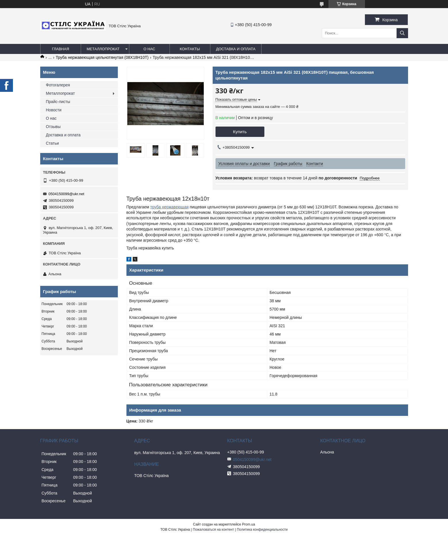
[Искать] (402, 33)
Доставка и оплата (235, 49)
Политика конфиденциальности (262, 530)
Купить (240, 131)
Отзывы (53, 126)
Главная (60, 49)
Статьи (52, 143)
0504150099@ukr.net (66, 194)
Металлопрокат (103, 49)
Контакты (190, 49)
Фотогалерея (58, 85)
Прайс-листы (58, 101)
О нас (149, 49)
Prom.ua (248, 524)
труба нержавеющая (169, 207)
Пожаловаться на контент (213, 530)
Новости (53, 110)
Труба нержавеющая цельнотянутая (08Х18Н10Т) (102, 57)
